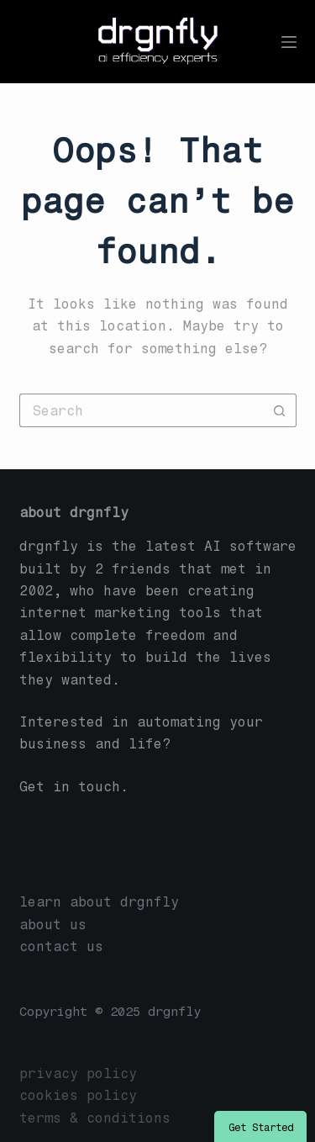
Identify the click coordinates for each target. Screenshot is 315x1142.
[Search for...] (141, 410)
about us (53, 925)
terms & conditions (95, 1118)
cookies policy (78, 1095)
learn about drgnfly (99, 902)
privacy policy (78, 1073)
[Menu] (289, 42)
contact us (61, 946)
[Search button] (280, 410)
